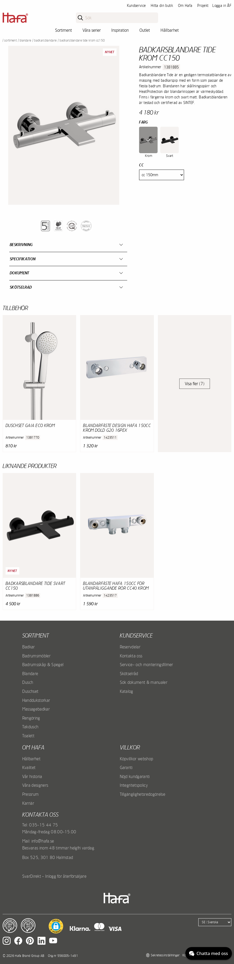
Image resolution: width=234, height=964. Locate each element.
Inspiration (120, 30)
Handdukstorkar (36, 700)
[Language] (214, 922)
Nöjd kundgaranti (135, 776)
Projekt (202, 5)
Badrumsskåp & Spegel (42, 664)
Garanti (126, 767)
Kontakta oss (131, 655)
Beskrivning (21, 244)
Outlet (144, 30)
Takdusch (30, 726)
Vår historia (32, 776)
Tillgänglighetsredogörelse (142, 794)
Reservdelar (130, 646)
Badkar (28, 646)
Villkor (130, 747)
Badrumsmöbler (36, 655)
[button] (56, 926)
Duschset (30, 691)
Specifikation (22, 259)
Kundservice (136, 5)
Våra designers (35, 785)
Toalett (28, 735)
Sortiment (63, 30)
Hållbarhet (169, 30)
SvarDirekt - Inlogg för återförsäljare (54, 876)
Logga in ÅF (221, 5)
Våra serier (91, 30)
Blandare (25, 40)
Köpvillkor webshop (136, 758)
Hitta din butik (162, 5)
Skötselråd (21, 287)
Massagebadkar (36, 709)
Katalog (126, 691)
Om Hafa (185, 5)
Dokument (19, 273)
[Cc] (161, 175)
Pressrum (30, 794)
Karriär (28, 803)
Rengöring (31, 718)
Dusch (27, 682)
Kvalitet (29, 767)
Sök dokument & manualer (143, 682)
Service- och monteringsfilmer (146, 664)
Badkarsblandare (45, 40)
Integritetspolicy (134, 785)
